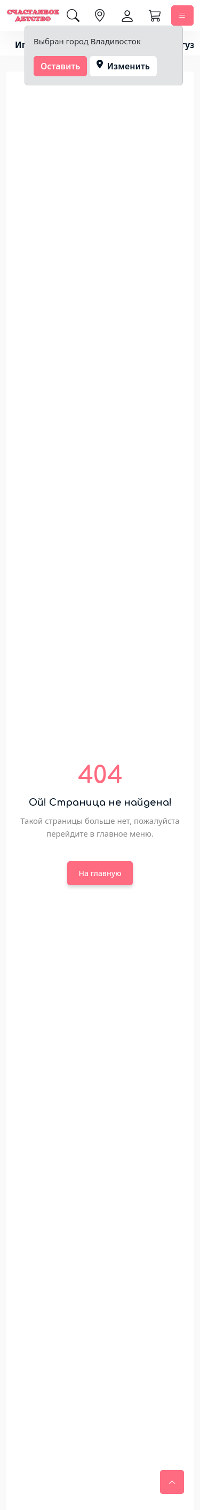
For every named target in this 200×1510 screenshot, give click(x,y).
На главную (100, 873)
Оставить (61, 66)
